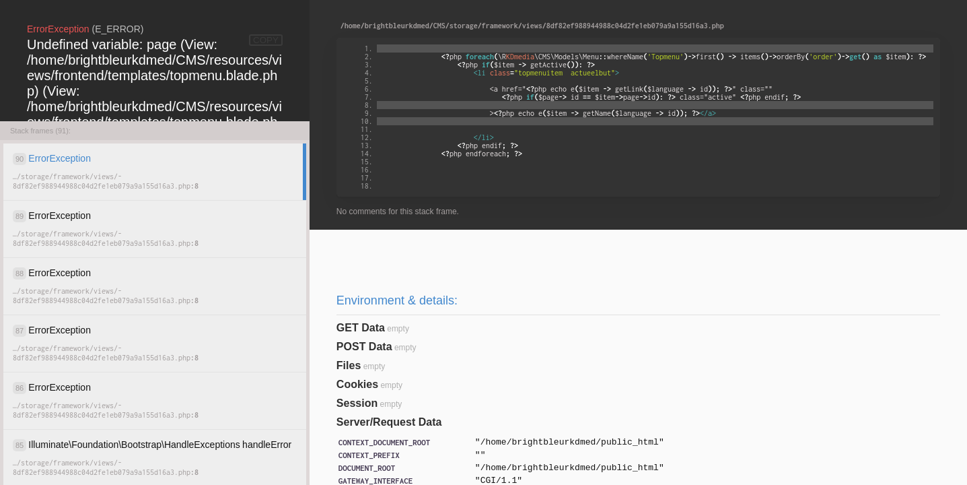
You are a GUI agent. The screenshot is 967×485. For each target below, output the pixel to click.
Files (348, 365)
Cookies (357, 384)
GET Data (360, 327)
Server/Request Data (389, 422)
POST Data (364, 346)
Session (357, 403)
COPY (266, 40)
